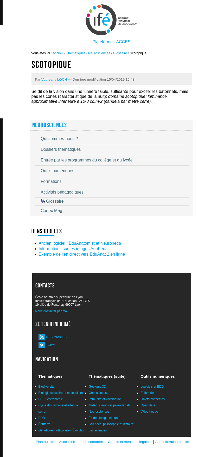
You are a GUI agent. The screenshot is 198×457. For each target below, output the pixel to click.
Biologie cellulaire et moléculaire (61, 393)
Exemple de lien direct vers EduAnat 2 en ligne (82, 254)
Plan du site (45, 442)
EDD (42, 418)
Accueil (58, 53)
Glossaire (120, 53)
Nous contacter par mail (51, 311)
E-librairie (147, 393)
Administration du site (172, 442)
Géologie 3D (97, 386)
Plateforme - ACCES (112, 42)
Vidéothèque (149, 411)
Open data (147, 405)
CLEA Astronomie (51, 399)
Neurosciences (99, 53)
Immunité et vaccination (105, 399)
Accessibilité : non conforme (81, 442)
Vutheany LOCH (54, 79)
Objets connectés (152, 399)
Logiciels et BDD (152, 386)
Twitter (50, 345)
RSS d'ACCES (56, 337)
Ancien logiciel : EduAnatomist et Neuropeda (80, 243)
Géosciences (98, 393)
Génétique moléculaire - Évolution (62, 430)
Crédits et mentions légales (129, 442)
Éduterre (44, 424)
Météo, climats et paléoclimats (110, 405)
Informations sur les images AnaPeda (73, 248)
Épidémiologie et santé (104, 418)
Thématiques (75, 53)
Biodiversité (47, 386)
